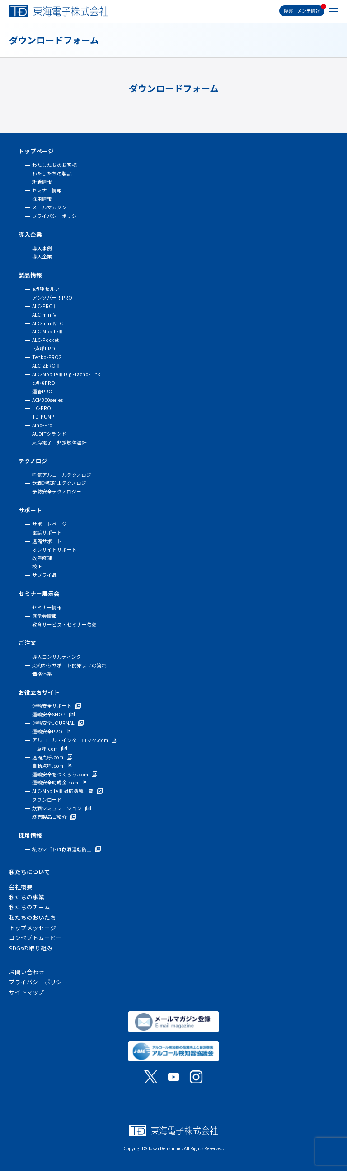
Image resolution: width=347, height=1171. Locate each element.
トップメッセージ (32, 927)
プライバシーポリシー (57, 215)
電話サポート (47, 532)
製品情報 (30, 275)
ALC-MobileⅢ (47, 331)
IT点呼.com (45, 748)
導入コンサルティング (56, 656)
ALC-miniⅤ (44, 314)
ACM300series (47, 399)
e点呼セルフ (46, 289)
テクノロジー (36, 460)
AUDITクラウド (49, 433)
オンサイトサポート (54, 549)
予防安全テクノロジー (56, 491)
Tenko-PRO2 (46, 357)
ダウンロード (47, 799)
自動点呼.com (47, 765)
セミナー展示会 (39, 593)
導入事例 (42, 248)
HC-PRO (41, 408)
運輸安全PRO (47, 731)
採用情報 (42, 198)
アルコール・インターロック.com (70, 740)
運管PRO (42, 391)
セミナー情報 (47, 190)
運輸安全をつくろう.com (60, 774)
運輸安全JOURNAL (53, 722)
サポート (30, 510)
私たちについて (29, 871)
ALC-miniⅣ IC (47, 323)
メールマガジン (49, 207)
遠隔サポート (47, 541)
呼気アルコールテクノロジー (64, 474)
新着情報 (42, 181)
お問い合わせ (26, 972)
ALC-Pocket (45, 340)
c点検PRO (43, 382)
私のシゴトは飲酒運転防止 (62, 849)
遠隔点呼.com (47, 757)
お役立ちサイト (39, 692)
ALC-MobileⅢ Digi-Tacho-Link (66, 374)
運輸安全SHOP (49, 714)
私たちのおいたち (32, 917)
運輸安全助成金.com (55, 782)
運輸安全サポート (52, 705)
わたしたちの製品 (52, 173)
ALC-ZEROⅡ (46, 365)
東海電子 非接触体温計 (59, 442)
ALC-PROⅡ (45, 306)
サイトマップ (26, 992)
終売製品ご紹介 (49, 816)
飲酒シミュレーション (57, 808)
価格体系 (42, 673)
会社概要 (21, 886)
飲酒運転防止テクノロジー (61, 482)
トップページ (36, 151)
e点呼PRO (43, 348)
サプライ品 (44, 575)
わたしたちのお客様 (54, 164)
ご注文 (27, 642)
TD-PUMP (43, 416)
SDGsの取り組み (30, 948)
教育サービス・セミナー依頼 (64, 624)
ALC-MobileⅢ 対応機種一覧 (63, 791)
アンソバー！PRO (52, 297)
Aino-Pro (42, 425)
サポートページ (49, 524)
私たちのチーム (29, 907)
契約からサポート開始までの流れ (69, 665)
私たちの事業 (26, 897)
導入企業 (30, 234)
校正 (37, 566)
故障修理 (42, 557)
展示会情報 (44, 616)
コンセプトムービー (35, 937)
